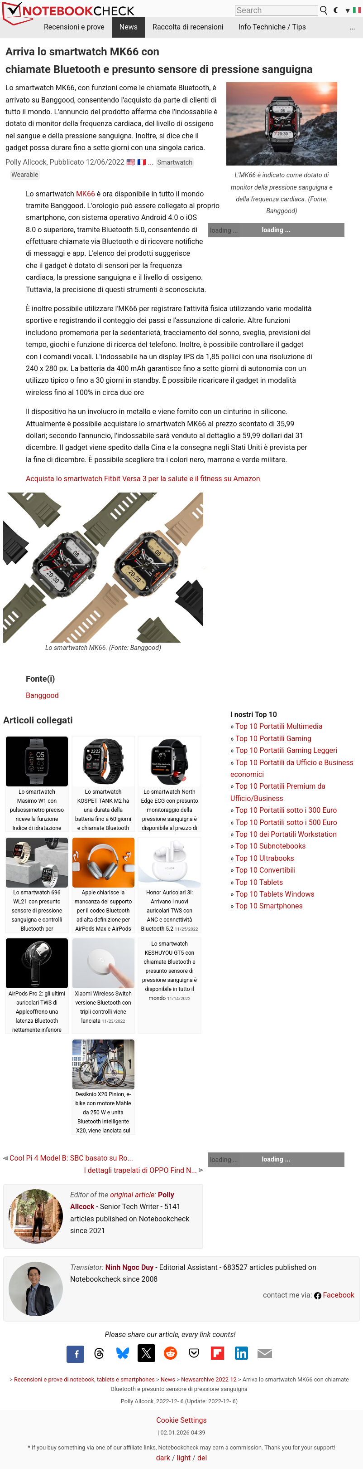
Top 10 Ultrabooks (264, 858)
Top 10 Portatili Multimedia (278, 726)
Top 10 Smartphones (269, 906)
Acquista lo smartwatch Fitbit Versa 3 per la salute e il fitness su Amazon (143, 478)
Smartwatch (174, 162)
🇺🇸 (130, 162)
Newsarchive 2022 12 (209, 1379)
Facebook (334, 1295)
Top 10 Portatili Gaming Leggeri (286, 750)
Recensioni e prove (74, 27)
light (184, 1458)
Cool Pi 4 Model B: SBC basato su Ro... (68, 1158)
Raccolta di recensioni (188, 27)
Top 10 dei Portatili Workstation (286, 834)
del (202, 1458)
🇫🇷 (141, 162)
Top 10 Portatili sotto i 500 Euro (286, 822)
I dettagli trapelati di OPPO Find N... (143, 1170)
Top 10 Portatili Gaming (273, 738)
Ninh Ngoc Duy (129, 1267)
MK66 (85, 194)
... (352, 27)
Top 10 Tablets (259, 882)
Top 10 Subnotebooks (270, 846)
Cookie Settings (181, 1420)
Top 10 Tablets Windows (274, 894)
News (128, 27)
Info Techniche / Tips (272, 27)
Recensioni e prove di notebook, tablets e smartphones (84, 1379)
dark (163, 1458)
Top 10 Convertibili (265, 870)
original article (132, 1195)
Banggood (42, 695)
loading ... (224, 230)
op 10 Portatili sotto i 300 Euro (288, 810)
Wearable (24, 175)
